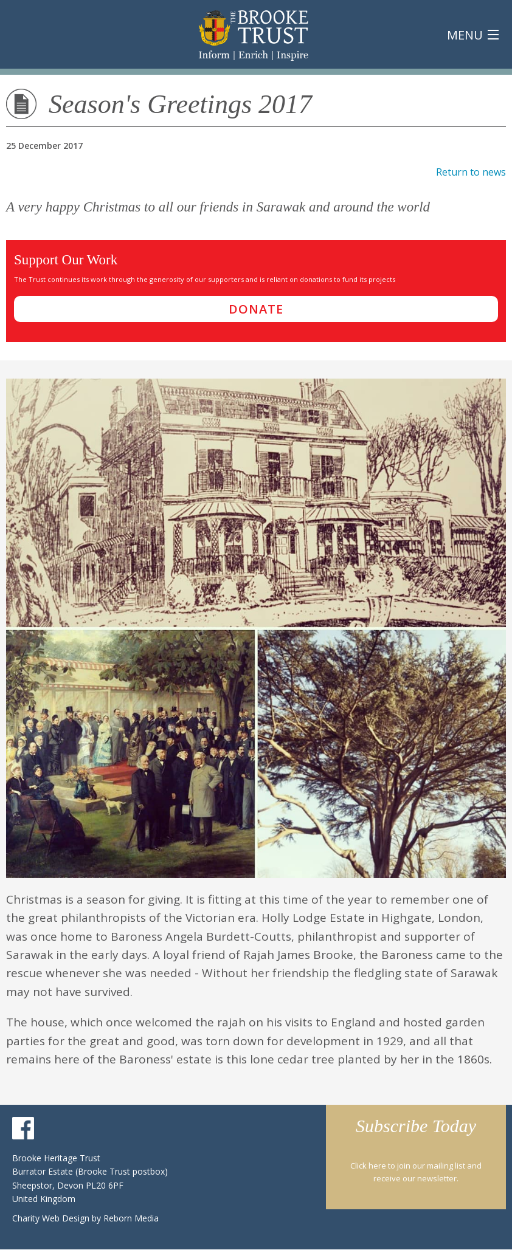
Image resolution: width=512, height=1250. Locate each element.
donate (256, 309)
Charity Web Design (52, 1218)
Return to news (471, 172)
